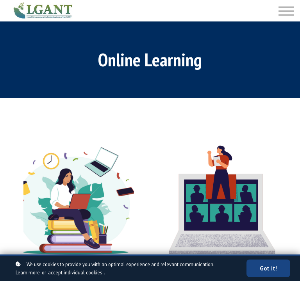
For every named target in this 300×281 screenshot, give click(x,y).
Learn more (28, 272)
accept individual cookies (75, 272)
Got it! (268, 268)
